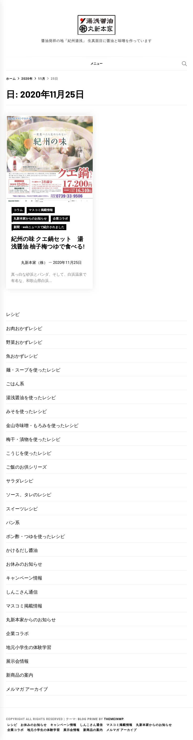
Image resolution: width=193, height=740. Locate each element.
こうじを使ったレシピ (28, 453)
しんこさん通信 (22, 592)
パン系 (13, 522)
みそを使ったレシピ (26, 411)
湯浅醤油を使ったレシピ (31, 397)
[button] (96, 63)
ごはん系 (15, 383)
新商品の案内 (19, 675)
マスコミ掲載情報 (41, 210)
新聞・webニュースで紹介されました (39, 227)
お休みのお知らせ (24, 564)
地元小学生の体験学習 (28, 647)
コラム (18, 210)
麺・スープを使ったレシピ (33, 370)
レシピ (13, 314)
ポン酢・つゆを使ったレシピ (35, 536)
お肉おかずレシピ (24, 328)
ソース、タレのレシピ (28, 494)
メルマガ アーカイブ (27, 689)
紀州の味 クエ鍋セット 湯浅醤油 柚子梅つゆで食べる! (48, 242)
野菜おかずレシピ (24, 342)
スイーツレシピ (22, 508)
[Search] (184, 64)
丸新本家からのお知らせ (30, 218)
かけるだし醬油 (22, 550)
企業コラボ (60, 218)
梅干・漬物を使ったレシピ (33, 439)
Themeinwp (113, 719)
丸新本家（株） (34, 262)
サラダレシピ (19, 480)
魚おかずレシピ (22, 356)
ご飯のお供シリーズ (26, 467)
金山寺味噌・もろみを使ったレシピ (42, 425)
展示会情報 (17, 661)
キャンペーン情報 (24, 578)
